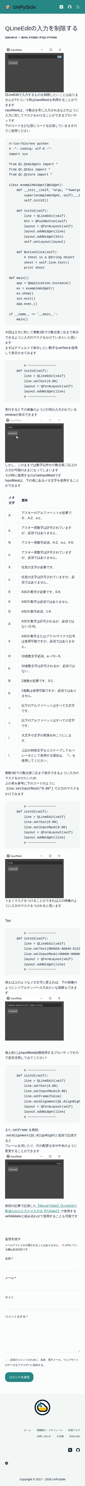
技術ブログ (74, 1430)
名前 (9, 1258)
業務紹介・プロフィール (49, 1430)
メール (10, 1278)
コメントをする (16, 1316)
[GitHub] (70, 7)
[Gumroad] (6, 1463)
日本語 (60, 1436)
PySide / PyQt (37, 37)
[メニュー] (78, 7)
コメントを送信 (19, 1377)
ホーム (27, 1430)
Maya (24, 37)
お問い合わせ (44, 1436)
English (75, 1436)
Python (52, 37)
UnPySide (24, 6)
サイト (9, 1297)
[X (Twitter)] (61, 7)
